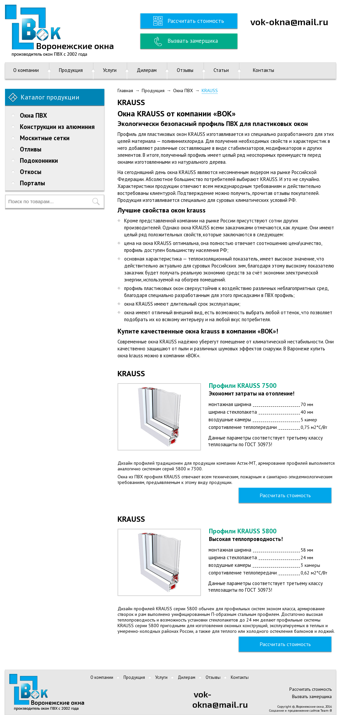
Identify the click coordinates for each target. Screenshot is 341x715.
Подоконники (39, 160)
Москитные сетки (45, 138)
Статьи (221, 70)
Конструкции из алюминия (57, 127)
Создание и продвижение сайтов (294, 710)
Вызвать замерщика (193, 40)
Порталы (32, 183)
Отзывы (185, 70)
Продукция (71, 70)
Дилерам (147, 70)
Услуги (110, 70)
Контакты (263, 70)
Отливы (30, 149)
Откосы (30, 172)
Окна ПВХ (33, 115)
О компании (26, 70)
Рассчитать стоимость (196, 21)
